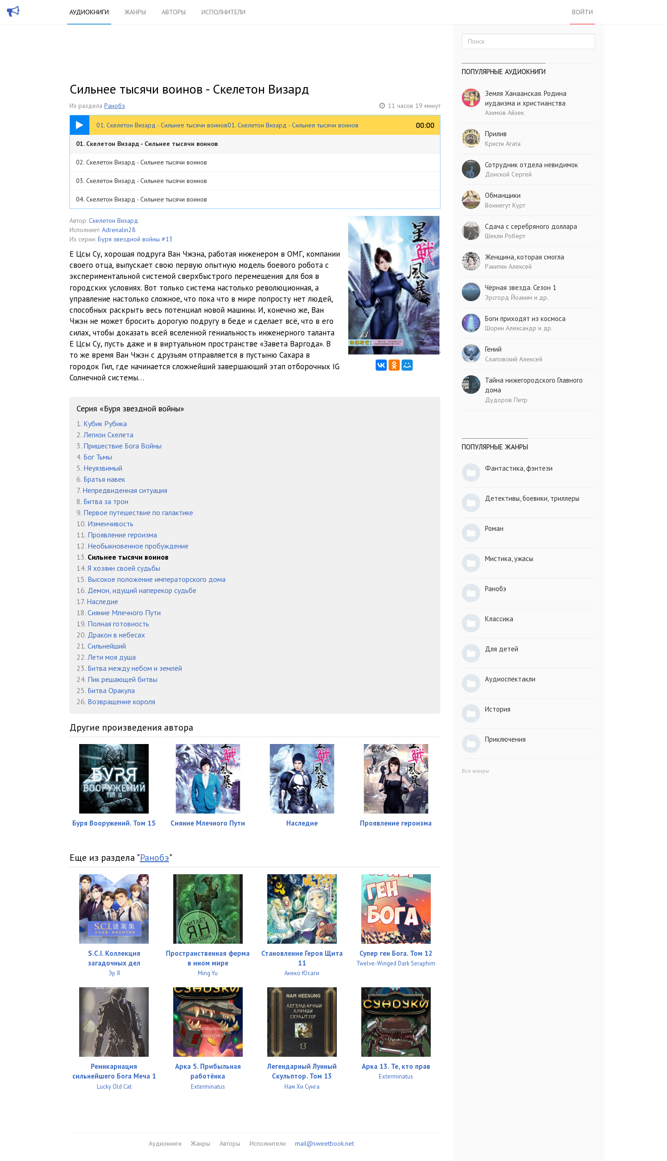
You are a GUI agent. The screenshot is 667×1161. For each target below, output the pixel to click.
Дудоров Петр (506, 400)
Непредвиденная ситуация (124, 490)
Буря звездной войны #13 (135, 239)
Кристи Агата (503, 143)
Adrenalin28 (119, 230)
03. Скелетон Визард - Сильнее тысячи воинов (141, 181)
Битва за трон (105, 501)
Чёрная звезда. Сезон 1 (520, 287)
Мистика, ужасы (509, 558)
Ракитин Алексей (508, 266)
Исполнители (223, 12)
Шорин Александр (510, 328)
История (497, 709)
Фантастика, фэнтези (519, 468)
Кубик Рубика (105, 423)
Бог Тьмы (97, 456)
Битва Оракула (111, 690)
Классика (499, 618)
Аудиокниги (89, 12)
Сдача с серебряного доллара (531, 226)
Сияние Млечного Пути (124, 612)
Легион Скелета (108, 434)
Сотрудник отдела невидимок (531, 164)
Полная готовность (118, 623)
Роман (494, 528)
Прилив (496, 133)
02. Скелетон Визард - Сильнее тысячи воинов (141, 162)
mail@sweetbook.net (324, 1143)
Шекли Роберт (505, 236)
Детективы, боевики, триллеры (532, 498)
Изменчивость (110, 523)
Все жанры (475, 770)
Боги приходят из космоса (525, 318)
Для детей (501, 648)
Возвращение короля (121, 701)
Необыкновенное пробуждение (138, 545)
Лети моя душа (112, 657)
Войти (582, 12)
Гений (493, 349)
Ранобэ (114, 105)
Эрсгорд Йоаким (508, 297)
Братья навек (104, 479)
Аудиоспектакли (510, 679)
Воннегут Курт (505, 205)
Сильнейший (107, 645)
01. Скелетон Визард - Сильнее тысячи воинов (147, 143)
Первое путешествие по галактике (138, 512)
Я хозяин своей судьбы (124, 568)
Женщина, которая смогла (524, 256)
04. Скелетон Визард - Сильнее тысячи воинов (141, 199)
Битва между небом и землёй (135, 668)
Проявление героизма (122, 534)
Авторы (174, 12)
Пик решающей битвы (122, 679)
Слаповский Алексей (513, 359)
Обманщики (503, 195)
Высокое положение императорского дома (157, 579)
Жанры (135, 12)
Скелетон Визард (113, 220)
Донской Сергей (508, 174)
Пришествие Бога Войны (122, 445)
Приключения (505, 739)
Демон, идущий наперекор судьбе (142, 590)
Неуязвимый (102, 468)
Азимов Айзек (504, 112)
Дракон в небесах (116, 634)
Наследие (102, 601)
